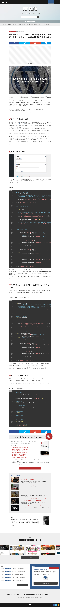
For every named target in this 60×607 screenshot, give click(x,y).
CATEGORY (29, 21)
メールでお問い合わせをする (46, 583)
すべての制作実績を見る (30, 557)
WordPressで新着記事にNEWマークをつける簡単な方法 (33, 505)
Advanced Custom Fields (20, 123)
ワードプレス (15, 24)
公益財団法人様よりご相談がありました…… (19, 568)
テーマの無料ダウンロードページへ (30, 468)
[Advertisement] (30, 54)
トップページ (4, 24)
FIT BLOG (30, 9)
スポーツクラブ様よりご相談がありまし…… (19, 577)
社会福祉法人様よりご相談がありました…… (19, 571)
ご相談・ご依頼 (8, 568)
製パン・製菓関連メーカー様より (17, 574)
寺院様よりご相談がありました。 (17, 580)
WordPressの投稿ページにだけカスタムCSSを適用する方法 (33, 485)
